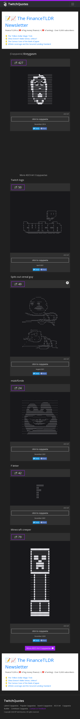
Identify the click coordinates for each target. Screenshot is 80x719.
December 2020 (40, 636)
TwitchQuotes (16, 4)
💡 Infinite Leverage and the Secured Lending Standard (28, 44)
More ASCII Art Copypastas (40, 648)
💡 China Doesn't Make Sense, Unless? (21, 38)
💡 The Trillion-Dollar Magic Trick (18, 36)
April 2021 (40, 265)
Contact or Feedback (38, 708)
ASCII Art (57, 706)
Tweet (36, 128)
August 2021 (40, 369)
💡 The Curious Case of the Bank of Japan (22, 41)
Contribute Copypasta (19, 708)
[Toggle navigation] (72, 4)
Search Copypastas (44, 706)
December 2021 (40, 518)
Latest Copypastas (11, 706)
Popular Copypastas (28, 706)
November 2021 (40, 454)
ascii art (66, 114)
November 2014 (40, 124)
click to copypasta (40, 119)
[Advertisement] (40, 154)
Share (43, 128)
